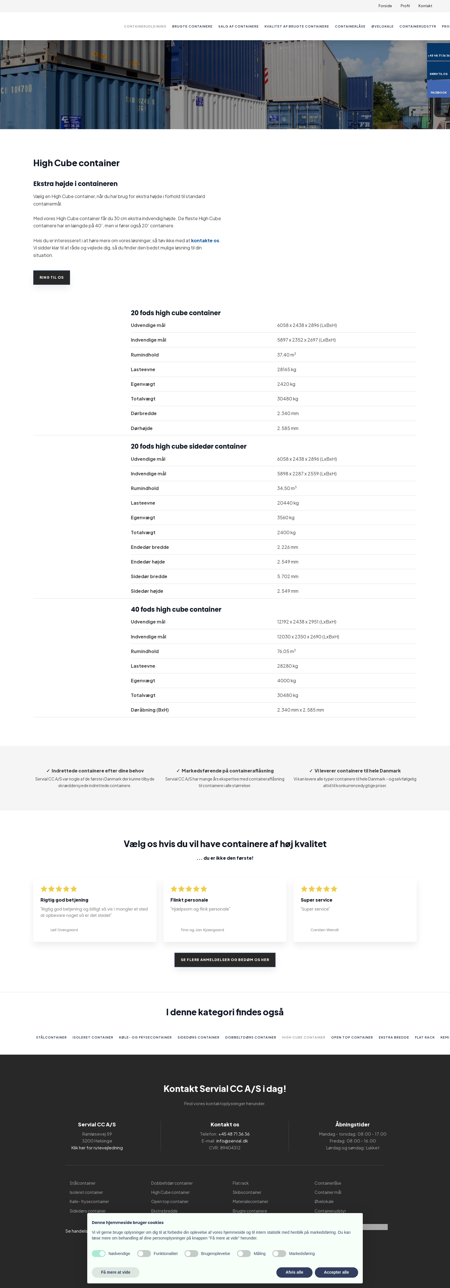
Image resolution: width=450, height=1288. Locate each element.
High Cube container (303, 1037)
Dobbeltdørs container (250, 1037)
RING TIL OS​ (53, 278)
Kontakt (425, 6)
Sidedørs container (199, 1037)
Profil (405, 6)
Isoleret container (93, 1037)
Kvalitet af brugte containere (297, 26)
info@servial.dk (232, 1140)
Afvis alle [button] (294, 1272)
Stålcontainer (51, 1037)
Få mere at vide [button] (115, 1272)
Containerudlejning (145, 26)
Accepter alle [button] (336, 1272)
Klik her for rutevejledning (97, 1147)
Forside (385, 6)
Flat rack (425, 1037)
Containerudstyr (417, 26)
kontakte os (205, 240)
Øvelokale (382, 26)
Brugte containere (192, 26)
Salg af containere (238, 26)
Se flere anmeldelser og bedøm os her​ (225, 960)
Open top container (352, 1037)
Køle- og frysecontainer (145, 1037)
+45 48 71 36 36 (234, 1133)
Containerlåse (350, 26)
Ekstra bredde (394, 1037)
